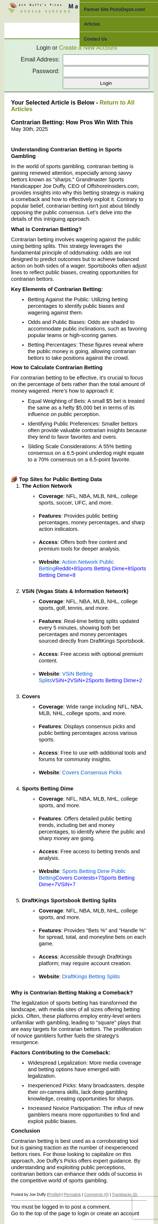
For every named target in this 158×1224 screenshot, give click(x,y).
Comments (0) (96, 1194)
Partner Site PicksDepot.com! (114, 9)
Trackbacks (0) (124, 1194)
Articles (92, 24)
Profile (53, 1194)
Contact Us (95, 39)
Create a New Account (88, 48)
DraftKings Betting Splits (91, 976)
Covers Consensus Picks (92, 772)
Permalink (72, 1194)
